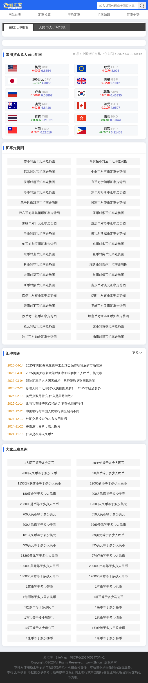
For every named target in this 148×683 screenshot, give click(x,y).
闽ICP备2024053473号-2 (87, 657)
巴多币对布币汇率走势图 (39, 295)
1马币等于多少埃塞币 (39, 617)
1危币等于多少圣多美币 (39, 597)
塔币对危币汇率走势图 (39, 192)
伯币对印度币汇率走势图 (39, 244)
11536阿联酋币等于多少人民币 (39, 483)
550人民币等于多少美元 (108, 514)
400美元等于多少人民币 (39, 545)
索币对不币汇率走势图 (39, 306)
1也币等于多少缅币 (108, 617)
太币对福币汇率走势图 (39, 275)
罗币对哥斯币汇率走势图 (108, 192)
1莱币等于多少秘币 (108, 607)
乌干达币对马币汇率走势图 (39, 202)
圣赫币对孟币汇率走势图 (108, 306)
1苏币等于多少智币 (39, 586)
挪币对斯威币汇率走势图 (108, 233)
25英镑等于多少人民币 (108, 463)
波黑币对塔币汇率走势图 (108, 223)
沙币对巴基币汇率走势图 (39, 316)
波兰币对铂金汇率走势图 (39, 336)
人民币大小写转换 (52, 27)
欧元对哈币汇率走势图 (39, 326)
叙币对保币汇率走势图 (108, 275)
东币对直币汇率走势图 (39, 254)
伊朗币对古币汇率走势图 (108, 295)
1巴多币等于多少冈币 (39, 607)
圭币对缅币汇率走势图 (39, 233)
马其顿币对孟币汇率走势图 (108, 161)
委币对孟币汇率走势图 (39, 161)
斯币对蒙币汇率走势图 (39, 285)
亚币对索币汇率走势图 (108, 213)
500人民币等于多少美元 (39, 524)
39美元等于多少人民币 (108, 535)
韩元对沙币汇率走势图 (39, 171)
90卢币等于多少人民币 (108, 473)
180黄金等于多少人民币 (39, 493)
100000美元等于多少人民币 (39, 566)
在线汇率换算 (19, 27)
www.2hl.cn (94, 662)
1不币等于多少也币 (108, 586)
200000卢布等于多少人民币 (108, 566)
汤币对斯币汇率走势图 (108, 336)
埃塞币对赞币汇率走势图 (108, 202)
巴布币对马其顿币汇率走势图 (39, 213)
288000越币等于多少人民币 (39, 504)
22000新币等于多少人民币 (108, 483)
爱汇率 (48, 657)
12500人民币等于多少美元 (108, 504)
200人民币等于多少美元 (108, 493)
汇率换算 (44, 14)
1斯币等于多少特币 (108, 638)
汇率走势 (133, 14)
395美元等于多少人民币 (108, 545)
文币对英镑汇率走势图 (108, 326)
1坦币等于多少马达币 (108, 597)
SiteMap (61, 657)
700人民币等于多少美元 (39, 514)
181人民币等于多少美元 (39, 535)
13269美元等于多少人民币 (39, 555)
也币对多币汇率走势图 (108, 244)
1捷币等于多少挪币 (39, 638)
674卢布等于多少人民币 (108, 555)
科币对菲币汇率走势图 (39, 264)
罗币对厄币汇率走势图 (39, 182)
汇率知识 (103, 14)
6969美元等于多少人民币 (108, 524)
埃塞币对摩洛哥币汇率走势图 (108, 316)
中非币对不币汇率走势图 (108, 171)
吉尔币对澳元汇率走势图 (108, 285)
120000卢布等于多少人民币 (108, 576)
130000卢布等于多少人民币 (39, 576)
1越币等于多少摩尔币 (39, 628)
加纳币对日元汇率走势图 (39, 223)
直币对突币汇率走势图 (108, 254)
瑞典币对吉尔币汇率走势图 (108, 264)
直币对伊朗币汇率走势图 (108, 182)
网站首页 (15, 14)
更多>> (137, 352)
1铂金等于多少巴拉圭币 (108, 628)
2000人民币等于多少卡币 (39, 473)
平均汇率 (74, 14)
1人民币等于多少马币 (39, 463)
